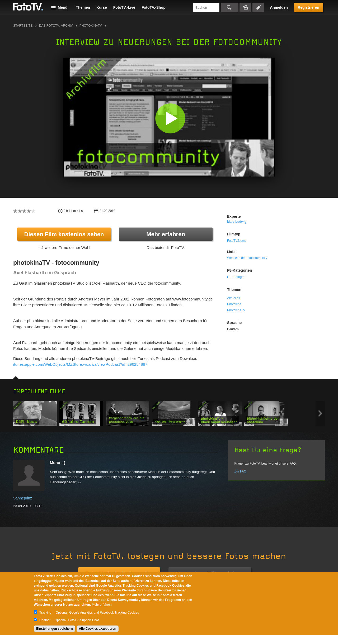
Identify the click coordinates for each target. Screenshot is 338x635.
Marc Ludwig (236, 222)
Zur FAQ (240, 471)
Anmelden (279, 7)
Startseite (22, 25)
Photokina (234, 304)
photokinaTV (90, 25)
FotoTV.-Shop (153, 7)
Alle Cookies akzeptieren (97, 629)
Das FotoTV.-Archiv (56, 25)
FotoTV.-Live (124, 7)
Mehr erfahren (165, 234)
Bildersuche (245, 7)
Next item (320, 413)
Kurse (101, 7)
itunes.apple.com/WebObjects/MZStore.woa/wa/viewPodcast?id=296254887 (80, 364)
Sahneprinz (22, 498)
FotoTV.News (236, 241)
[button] (170, 118)
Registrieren (308, 7)
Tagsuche (258, 7)
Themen (83, 7)
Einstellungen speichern (54, 629)
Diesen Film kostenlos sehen (64, 234)
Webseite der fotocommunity (247, 258)
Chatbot (44, 620)
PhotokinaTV (236, 310)
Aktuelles (233, 298)
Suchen (229, 7)
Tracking (45, 612)
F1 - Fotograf (236, 277)
